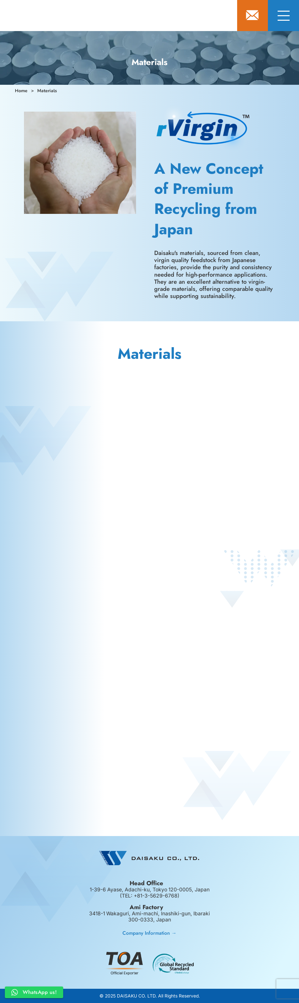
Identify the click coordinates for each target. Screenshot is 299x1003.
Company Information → (149, 933)
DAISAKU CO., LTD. (78, 16)
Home (21, 91)
